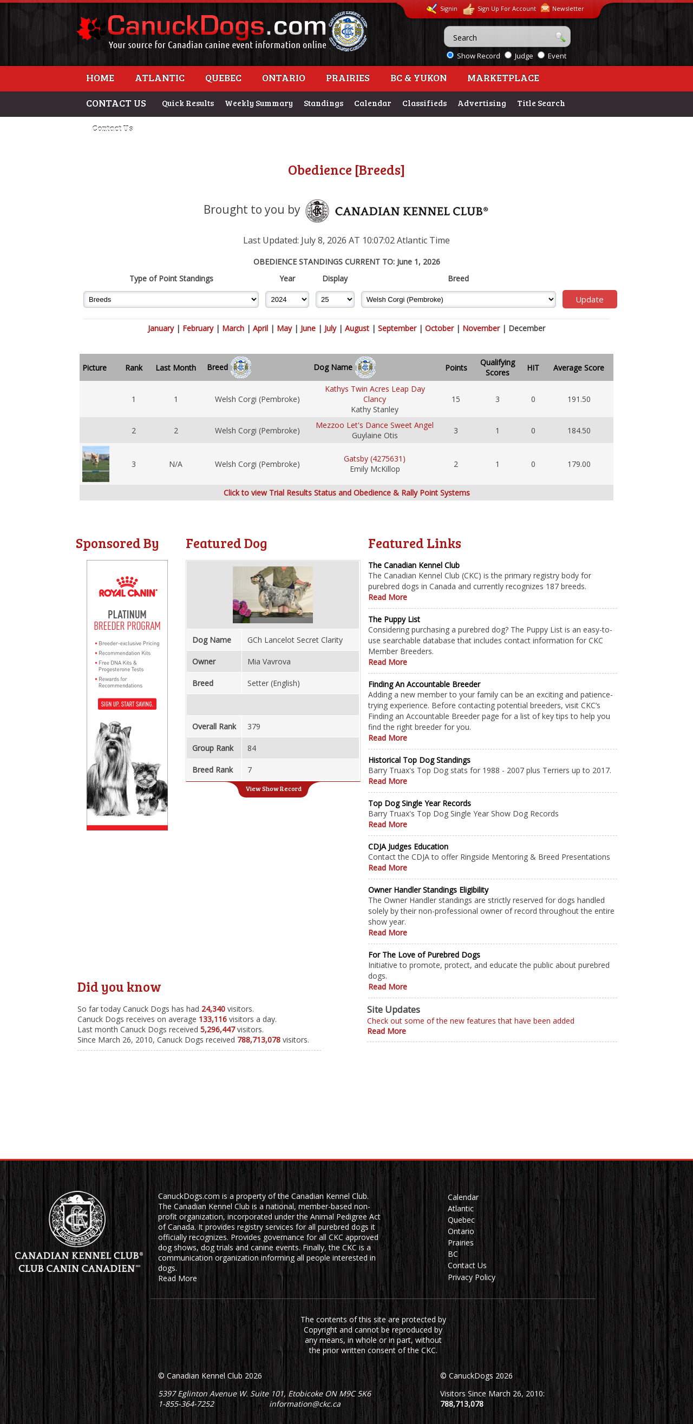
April (260, 328)
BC (453, 1254)
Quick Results (188, 102)
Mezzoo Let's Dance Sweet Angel (375, 425)
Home (100, 77)
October (439, 328)
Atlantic (160, 77)
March (233, 328)
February (197, 328)
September (397, 328)
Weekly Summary (259, 102)
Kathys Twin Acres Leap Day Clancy (375, 394)
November (481, 328)
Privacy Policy (471, 1277)
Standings (323, 102)
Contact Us (112, 128)
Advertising (481, 102)
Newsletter (562, 7)
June (308, 328)
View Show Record (273, 788)
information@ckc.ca (305, 1404)
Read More (387, 597)
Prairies (348, 77)
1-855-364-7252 (186, 1404)
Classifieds (424, 102)
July (330, 328)
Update (590, 299)
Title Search (541, 102)
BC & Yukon (418, 77)
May (284, 328)
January (161, 328)
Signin (441, 8)
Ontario (283, 77)
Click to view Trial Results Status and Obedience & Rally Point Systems (347, 492)
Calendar (372, 102)
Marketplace (503, 77)
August (357, 328)
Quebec (223, 77)
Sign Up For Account (499, 9)
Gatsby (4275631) (375, 458)
